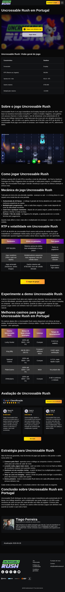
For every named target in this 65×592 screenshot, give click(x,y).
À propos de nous (55, 560)
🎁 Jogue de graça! (32, 281)
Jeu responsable (36, 561)
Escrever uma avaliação (54, 401)
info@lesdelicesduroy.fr (57, 566)
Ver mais (32, 438)
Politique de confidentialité (37, 565)
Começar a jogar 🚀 (53, 2)
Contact (52, 563)
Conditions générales (36, 570)
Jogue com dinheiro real (32, 29)
